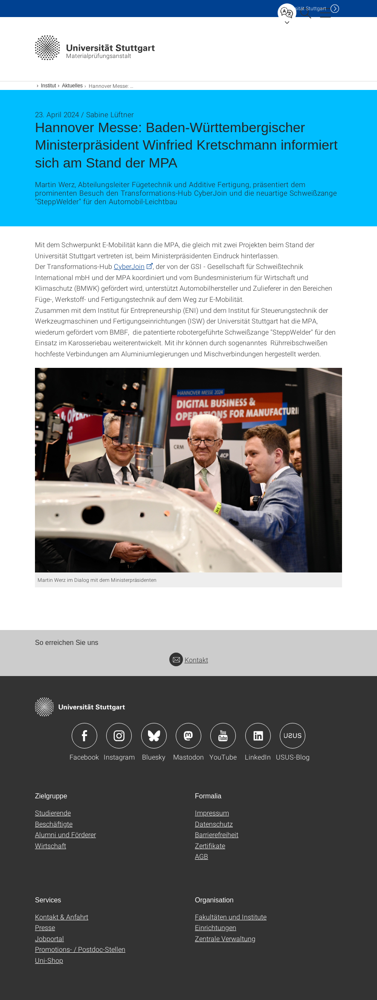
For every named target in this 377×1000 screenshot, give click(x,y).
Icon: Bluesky (154, 736)
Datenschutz (214, 823)
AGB (201, 856)
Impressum (212, 812)
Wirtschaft (50, 845)
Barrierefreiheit (216, 834)
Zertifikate (210, 845)
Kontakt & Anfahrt (61, 916)
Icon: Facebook (84, 736)
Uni (303, 8)
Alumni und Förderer (65, 834)
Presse (45, 927)
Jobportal (49, 938)
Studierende (53, 812)
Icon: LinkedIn (258, 736)
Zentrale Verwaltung (225, 938)
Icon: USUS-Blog (292, 736)
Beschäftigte (53, 823)
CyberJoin (129, 266)
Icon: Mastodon (188, 736)
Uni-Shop (49, 960)
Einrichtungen (215, 927)
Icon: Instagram (119, 736)
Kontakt (188, 659)
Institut (48, 86)
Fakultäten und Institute (231, 916)
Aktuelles (72, 86)
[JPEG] (188, 470)
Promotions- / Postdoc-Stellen (80, 949)
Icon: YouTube (223, 736)
